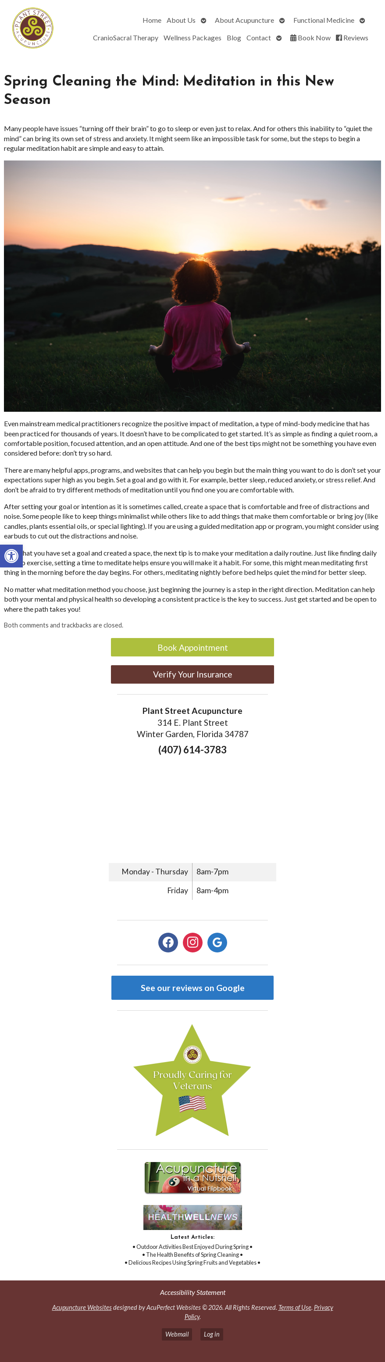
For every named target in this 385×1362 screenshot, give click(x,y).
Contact (258, 37)
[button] (11, 556)
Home (152, 20)
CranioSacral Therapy (125, 37)
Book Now (310, 37)
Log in (212, 1334)
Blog (234, 37)
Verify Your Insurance (192, 674)
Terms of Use (294, 1307)
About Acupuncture (244, 20)
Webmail (177, 1334)
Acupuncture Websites (82, 1307)
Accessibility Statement (192, 1292)
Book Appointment (192, 647)
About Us (181, 20)
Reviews (352, 37)
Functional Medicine (323, 20)
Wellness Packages (192, 37)
